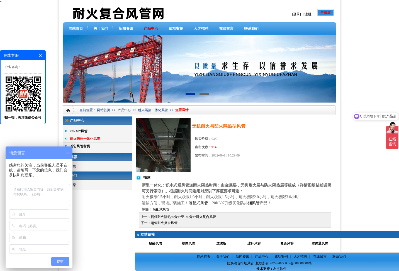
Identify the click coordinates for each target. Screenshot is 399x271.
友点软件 (279, 269)
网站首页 (76, 28)
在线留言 (226, 28)
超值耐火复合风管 (164, 223)
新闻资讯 (126, 28)
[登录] (296, 14)
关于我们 (101, 28)
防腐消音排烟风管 (240, 263)
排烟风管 (252, 203)
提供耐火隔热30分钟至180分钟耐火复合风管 (183, 217)
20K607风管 (78, 131)
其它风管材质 (80, 146)
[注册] (307, 14)
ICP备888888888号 (298, 263)
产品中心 (151, 28)
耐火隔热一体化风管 (153, 110)
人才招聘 (201, 28)
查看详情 (182, 110)
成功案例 (176, 28)
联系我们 (251, 28)
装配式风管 (198, 203)
